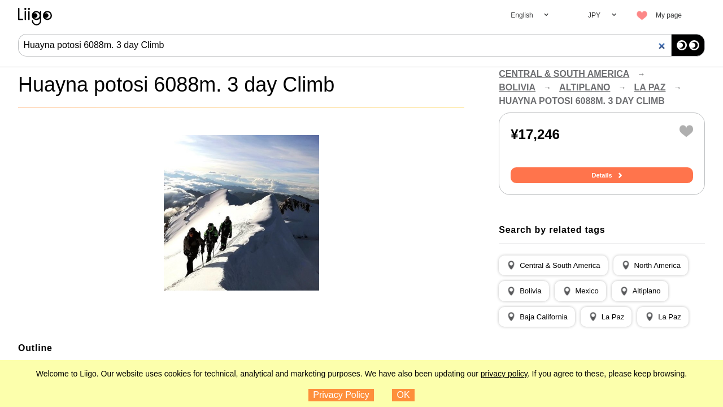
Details (602, 175)
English (522, 15)
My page (669, 15)
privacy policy (504, 373)
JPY (594, 15)
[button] (553, 266)
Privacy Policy (341, 395)
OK (403, 395)
